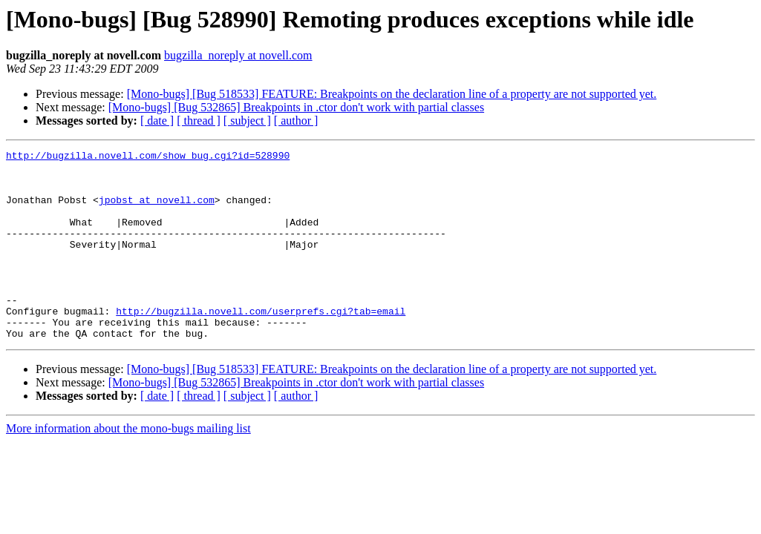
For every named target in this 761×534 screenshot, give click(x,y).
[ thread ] (199, 120)
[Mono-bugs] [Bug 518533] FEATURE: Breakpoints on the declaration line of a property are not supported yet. (392, 94)
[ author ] (296, 120)
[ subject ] (247, 120)
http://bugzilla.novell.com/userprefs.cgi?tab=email (260, 344)
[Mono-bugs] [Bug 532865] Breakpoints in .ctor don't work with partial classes (296, 107)
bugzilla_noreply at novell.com (238, 55)
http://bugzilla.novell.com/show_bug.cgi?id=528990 (148, 157)
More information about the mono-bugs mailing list (128, 466)
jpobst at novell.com (157, 210)
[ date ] (157, 120)
